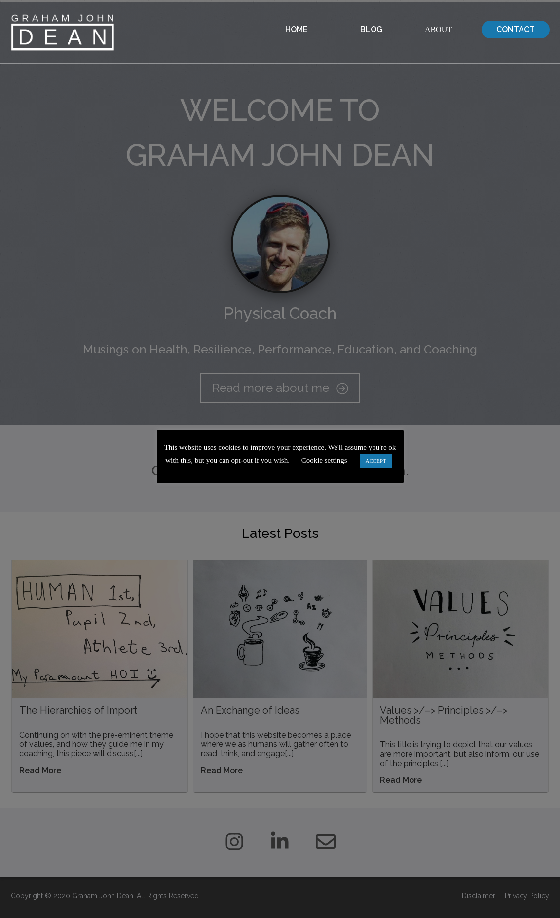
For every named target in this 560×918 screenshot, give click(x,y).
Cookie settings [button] (324, 460)
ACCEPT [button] (376, 461)
